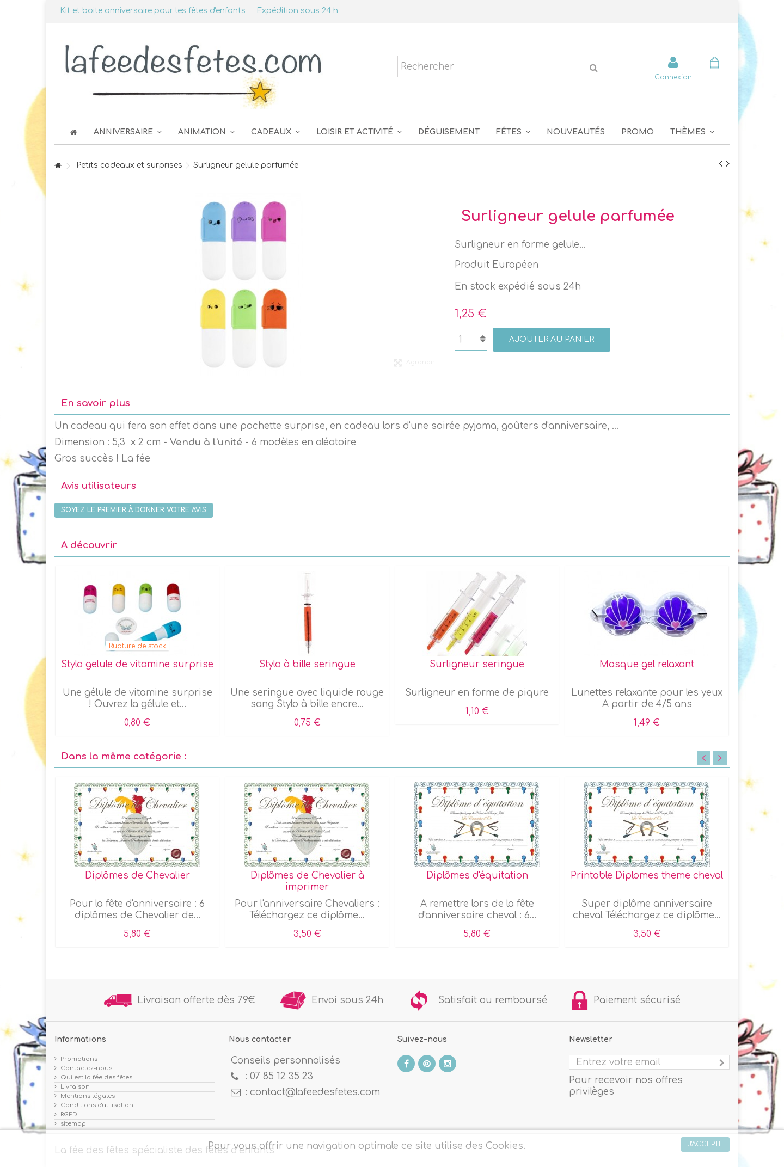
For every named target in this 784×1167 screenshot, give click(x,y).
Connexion (673, 77)
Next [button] (720, 758)
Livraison (75, 1086)
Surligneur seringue (477, 664)
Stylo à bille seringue (307, 664)
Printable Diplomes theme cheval (647, 875)
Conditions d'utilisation (96, 1105)
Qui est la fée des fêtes (96, 1077)
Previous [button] (703, 758)
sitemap (73, 1123)
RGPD (68, 1114)
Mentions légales (87, 1096)
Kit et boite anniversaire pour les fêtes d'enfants (153, 11)
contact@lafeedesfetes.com (315, 1092)
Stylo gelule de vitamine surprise (137, 664)
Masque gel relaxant (646, 664)
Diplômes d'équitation (477, 875)
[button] (513, 132)
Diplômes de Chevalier (137, 875)
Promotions (78, 1059)
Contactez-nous (86, 1068)
